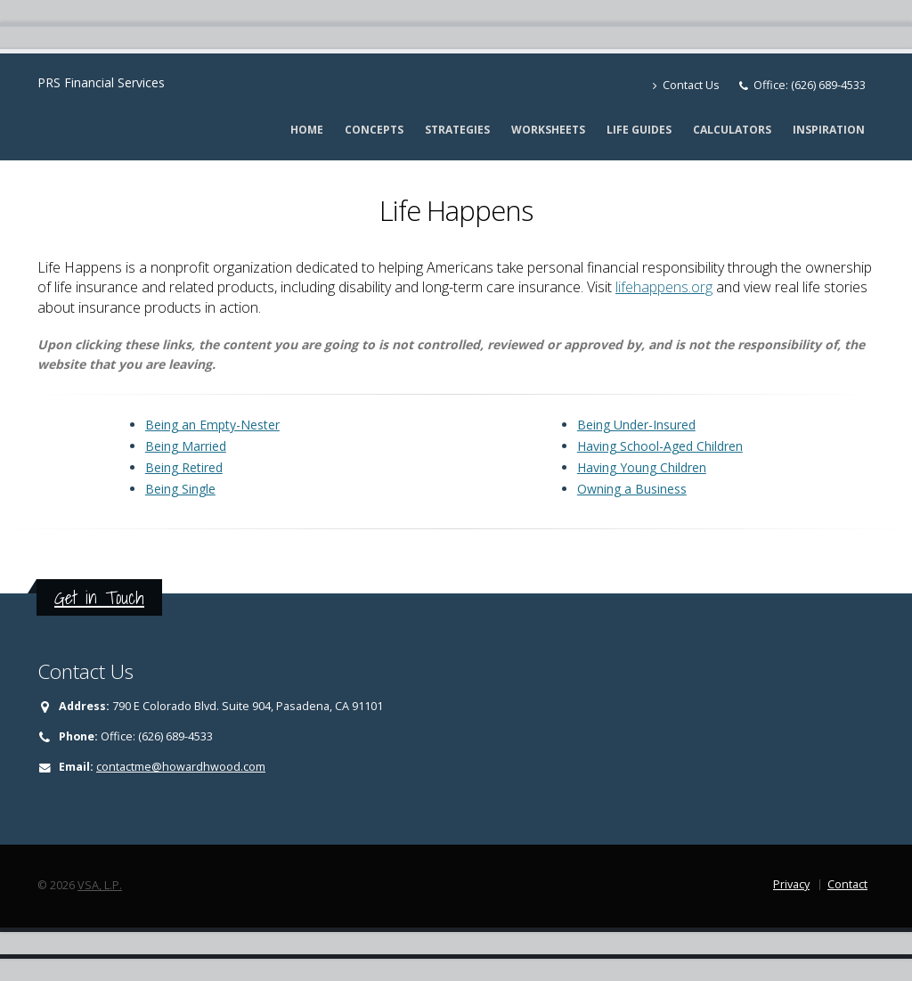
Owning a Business (632, 488)
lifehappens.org (663, 287)
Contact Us (686, 85)
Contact (847, 884)
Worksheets (548, 129)
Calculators (732, 129)
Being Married (185, 445)
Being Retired (184, 467)
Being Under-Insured (636, 424)
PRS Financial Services (101, 82)
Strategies (457, 129)
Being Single (180, 488)
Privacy (791, 884)
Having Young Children (641, 467)
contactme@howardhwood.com (180, 766)
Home (306, 129)
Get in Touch (99, 597)
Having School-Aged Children (660, 445)
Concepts (374, 129)
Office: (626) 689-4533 (809, 85)
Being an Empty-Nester (212, 424)
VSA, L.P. (99, 885)
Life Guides (639, 129)
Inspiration (829, 129)
